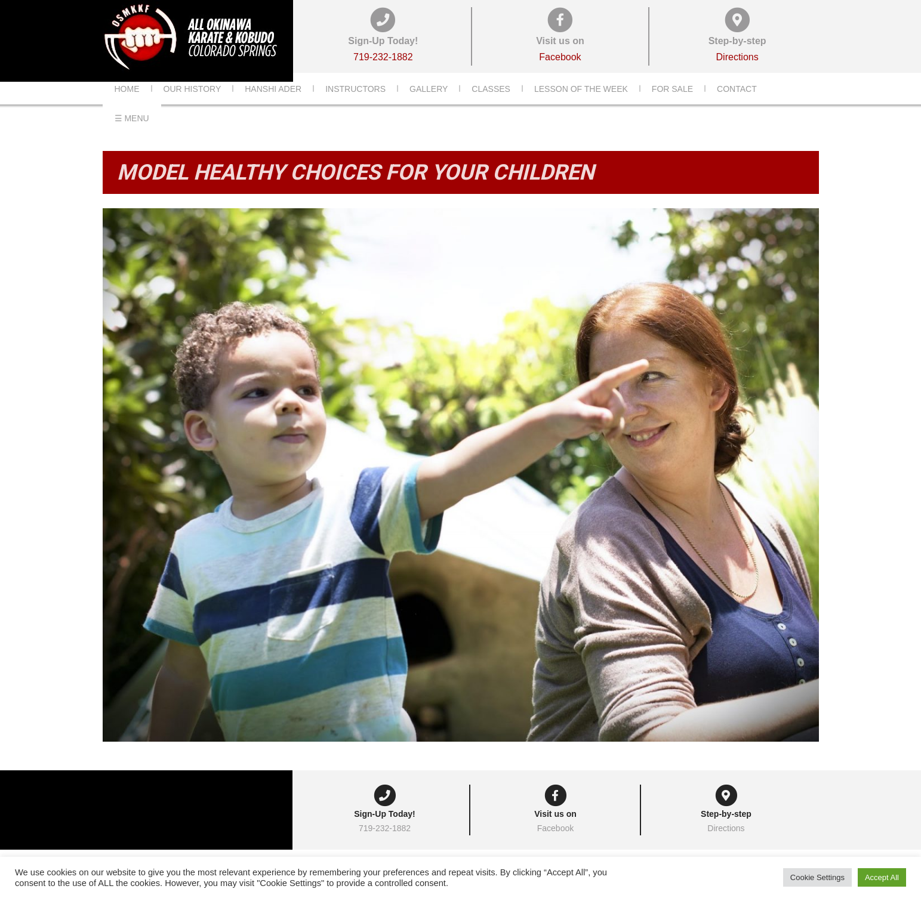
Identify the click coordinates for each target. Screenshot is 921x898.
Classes (491, 107)
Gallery (428, 107)
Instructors (355, 107)
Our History (192, 107)
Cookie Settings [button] (817, 877)
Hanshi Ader (273, 107)
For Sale (672, 107)
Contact (737, 107)
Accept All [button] (882, 877)
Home (127, 107)
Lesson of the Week (581, 107)
